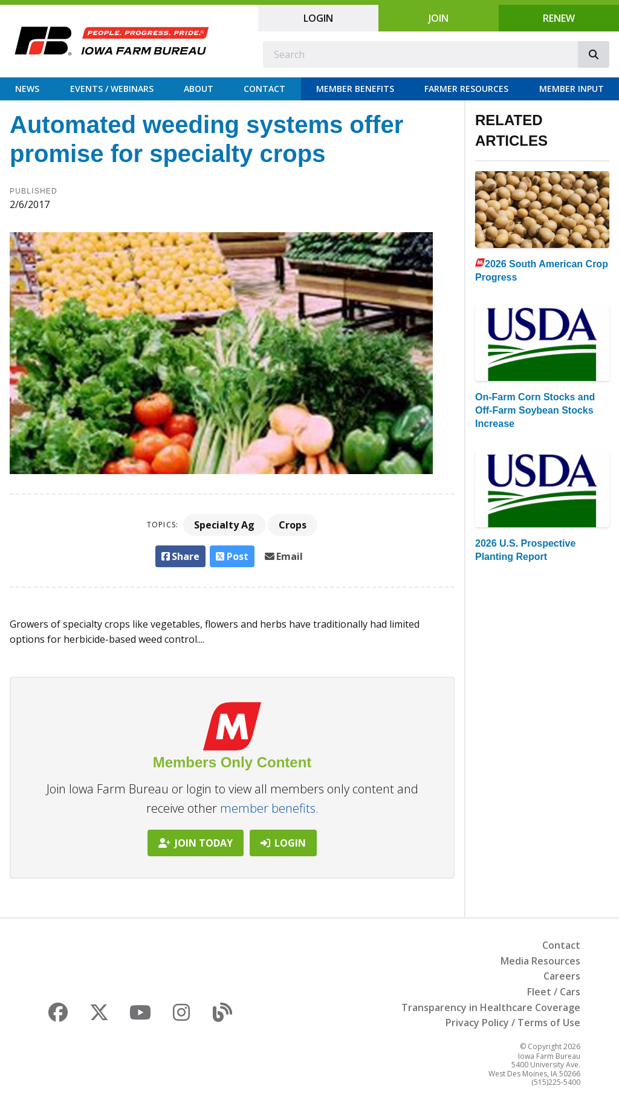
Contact (264, 88)
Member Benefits (355, 88)
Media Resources (540, 961)
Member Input (571, 88)
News (27, 88)
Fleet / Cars (553, 991)
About (198, 88)
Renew (559, 18)
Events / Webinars (112, 88)
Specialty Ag (224, 525)
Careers (561, 976)
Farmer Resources (466, 88)
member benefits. (269, 808)
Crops (292, 525)
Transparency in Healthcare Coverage (490, 1007)
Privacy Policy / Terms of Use (513, 1022)
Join (439, 18)
